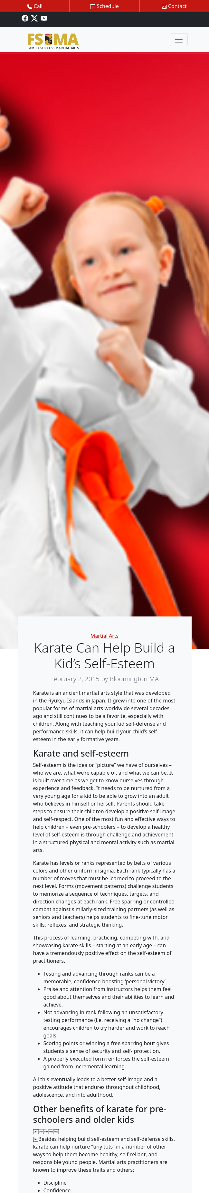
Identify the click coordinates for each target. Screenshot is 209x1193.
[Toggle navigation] (179, 39)
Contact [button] (174, 6)
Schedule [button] (104, 6)
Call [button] (35, 6)
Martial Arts (104, 635)
